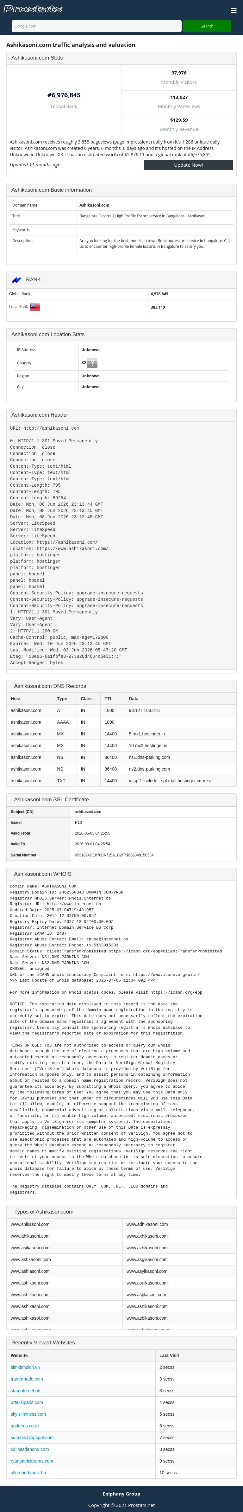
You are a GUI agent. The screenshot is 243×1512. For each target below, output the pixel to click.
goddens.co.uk (25, 1425)
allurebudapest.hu (28, 1472)
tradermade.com (27, 1378)
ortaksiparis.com (27, 1402)
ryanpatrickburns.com (32, 1461)
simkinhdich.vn (25, 1367)
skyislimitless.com (28, 1414)
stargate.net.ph (25, 1390)
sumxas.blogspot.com (32, 1437)
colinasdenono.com (30, 1449)
